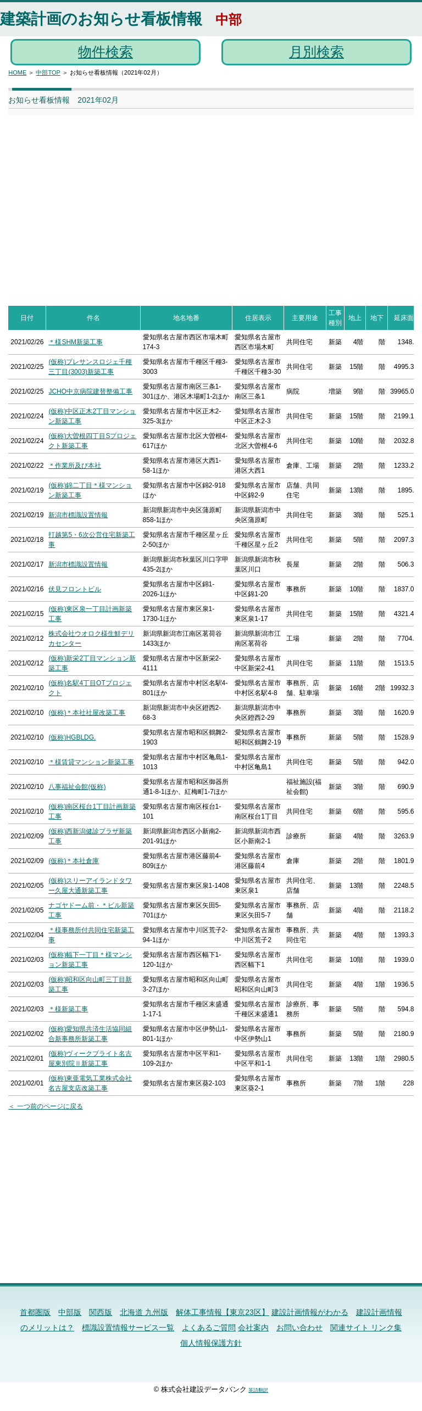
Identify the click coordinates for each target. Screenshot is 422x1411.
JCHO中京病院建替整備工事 (90, 391)
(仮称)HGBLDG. (72, 737)
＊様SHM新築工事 (75, 342)
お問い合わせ (299, 1327)
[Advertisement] (192, 205)
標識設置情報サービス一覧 (128, 1327)
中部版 (69, 1312)
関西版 (100, 1312)
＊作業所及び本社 (74, 465)
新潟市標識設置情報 (78, 515)
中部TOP (48, 72)
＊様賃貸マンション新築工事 (91, 762)
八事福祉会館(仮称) (77, 787)
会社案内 (253, 1327)
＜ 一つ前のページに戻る (45, 1106)
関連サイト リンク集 (366, 1327)
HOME (17, 72)
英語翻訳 (258, 1390)
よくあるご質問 (209, 1327)
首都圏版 (35, 1312)
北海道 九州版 (144, 1312)
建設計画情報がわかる (309, 1312)
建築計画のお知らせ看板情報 (101, 18)
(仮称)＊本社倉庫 (73, 861)
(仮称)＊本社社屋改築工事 (86, 712)
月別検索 (316, 51)
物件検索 (105, 51)
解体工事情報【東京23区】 (222, 1312)
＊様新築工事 (68, 1009)
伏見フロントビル (74, 589)
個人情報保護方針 (211, 1343)
